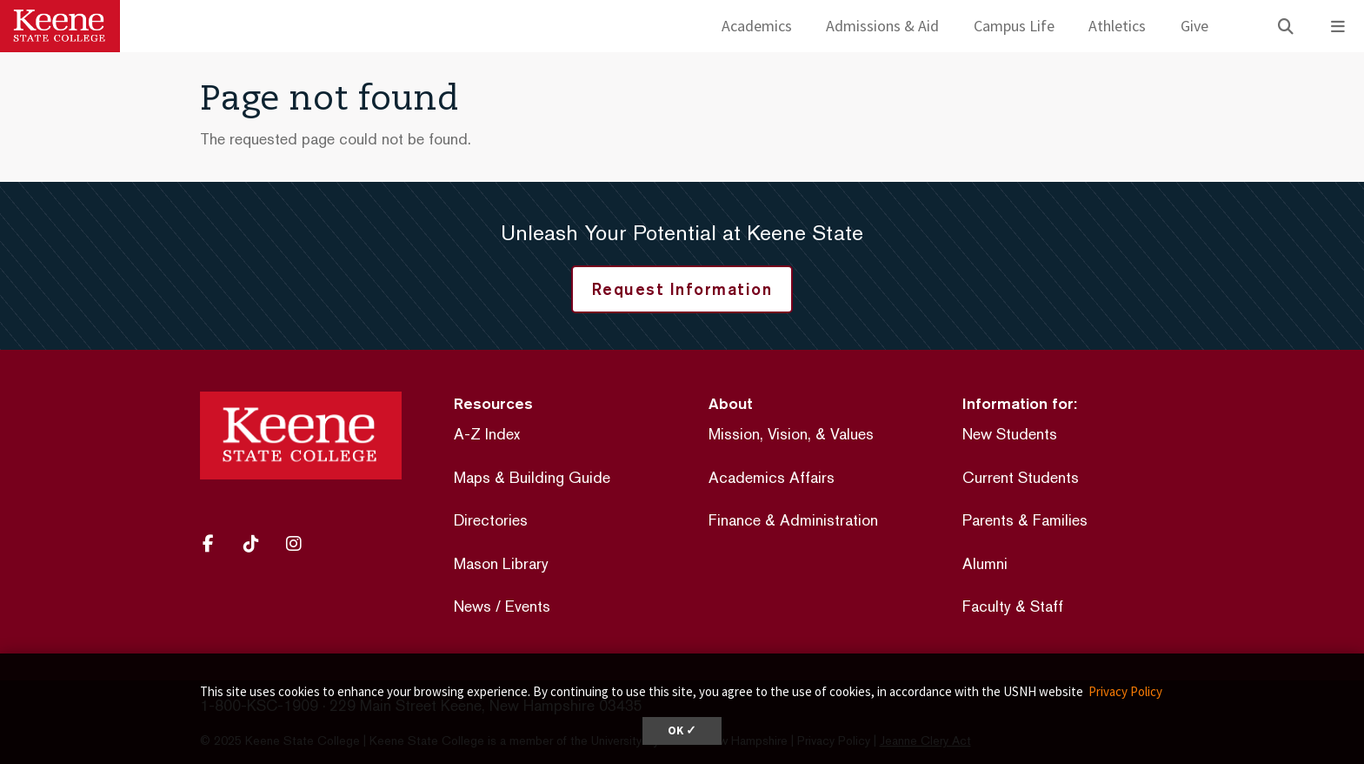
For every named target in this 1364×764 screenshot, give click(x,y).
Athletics (1117, 26)
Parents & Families (1025, 520)
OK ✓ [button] (682, 730)
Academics (757, 26)
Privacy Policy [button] (1125, 691)
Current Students (1020, 477)
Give (1194, 26)
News (472, 606)
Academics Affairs (772, 477)
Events (527, 606)
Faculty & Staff (1012, 606)
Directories (491, 520)
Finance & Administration (793, 520)
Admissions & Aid (882, 26)
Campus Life (1014, 26)
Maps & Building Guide (532, 477)
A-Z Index (487, 434)
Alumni (985, 563)
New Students (1009, 434)
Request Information (682, 288)
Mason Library (501, 563)
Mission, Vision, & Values (791, 434)
